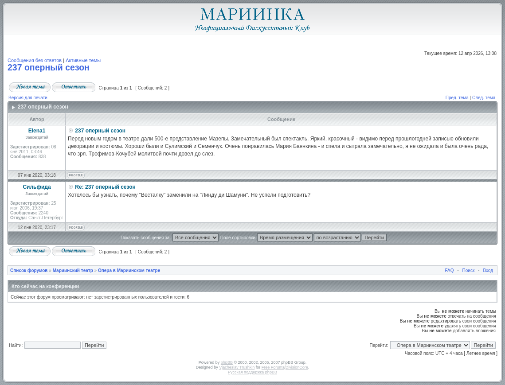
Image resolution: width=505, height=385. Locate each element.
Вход (488, 270)
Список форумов (29, 270)
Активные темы (83, 60)
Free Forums (273, 367)
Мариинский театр (73, 270)
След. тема (483, 97)
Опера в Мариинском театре (129, 270)
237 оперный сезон (49, 67)
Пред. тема (457, 97)
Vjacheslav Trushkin (236, 367)
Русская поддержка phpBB (252, 372)
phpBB (227, 362)
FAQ (449, 270)
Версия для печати (27, 97)
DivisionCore (297, 367)
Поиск (468, 270)
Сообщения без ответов (35, 60)
